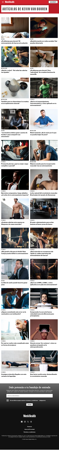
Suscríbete (53, 2)
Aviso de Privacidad (30, 429)
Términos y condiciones (29, 432)
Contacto (29, 426)
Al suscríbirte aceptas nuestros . (28, 400)
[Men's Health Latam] (9, 2)
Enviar (29, 404)
